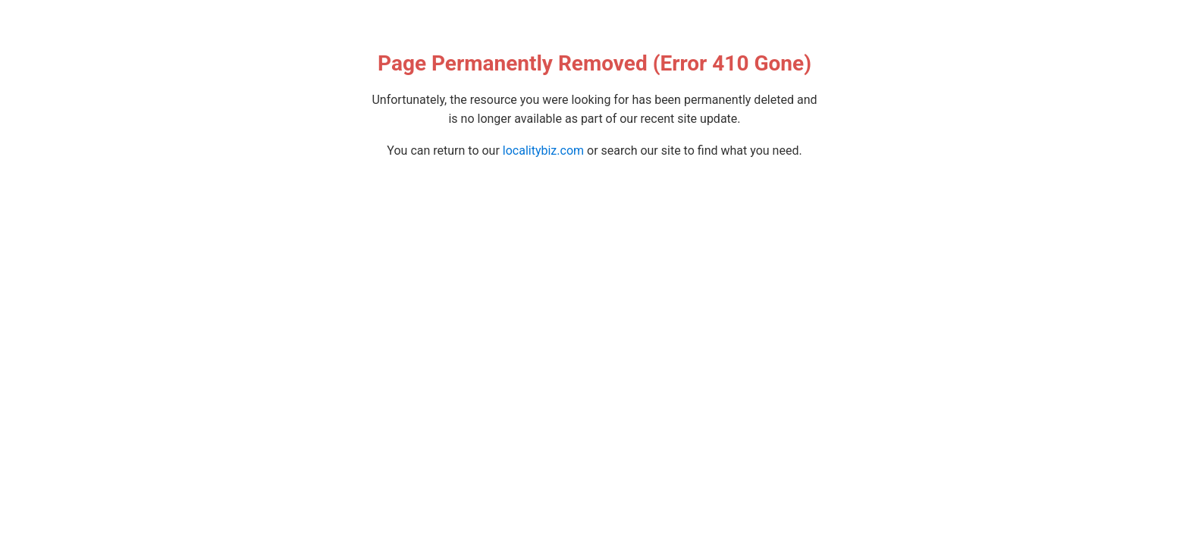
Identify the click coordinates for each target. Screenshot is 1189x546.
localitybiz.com (543, 150)
